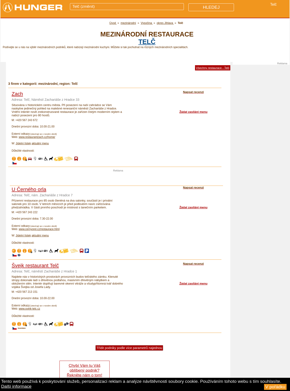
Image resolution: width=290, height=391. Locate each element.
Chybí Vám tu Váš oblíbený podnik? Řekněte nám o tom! (84, 370)
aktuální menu (40, 143)
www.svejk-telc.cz (29, 308)
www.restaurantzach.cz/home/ (37, 137)
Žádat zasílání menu (193, 112)
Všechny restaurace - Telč (212, 68)
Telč (146, 41)
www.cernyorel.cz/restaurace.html (39, 229)
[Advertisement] (118, 179)
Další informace (16, 386)
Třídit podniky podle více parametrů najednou (129, 348)
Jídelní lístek (23, 143)
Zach (17, 94)
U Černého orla (29, 189)
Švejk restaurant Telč (35, 265)
